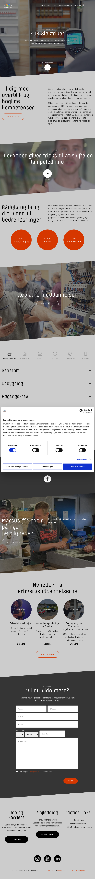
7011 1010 (50, 870)
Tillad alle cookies (77, 467)
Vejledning (51, 5)
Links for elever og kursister (78, 827)
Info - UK (77, 5)
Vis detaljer (82, 459)
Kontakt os (78, 820)
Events (42, 5)
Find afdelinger (78, 870)
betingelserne (34, 771)
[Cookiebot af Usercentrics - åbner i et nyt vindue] (81, 411)
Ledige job (16, 839)
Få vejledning (47, 834)
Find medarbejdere (78, 823)
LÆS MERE (52, 522)
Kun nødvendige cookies (17, 467)
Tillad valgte (47, 467)
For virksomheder (65, 5)
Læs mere (21, 644)
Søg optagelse (13, 117)
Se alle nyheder (14, 542)
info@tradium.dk (63, 870)
